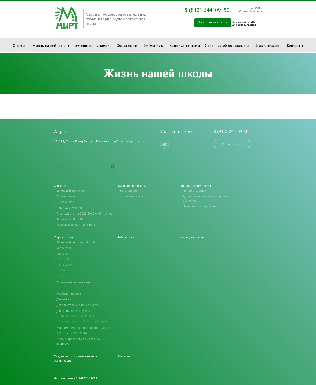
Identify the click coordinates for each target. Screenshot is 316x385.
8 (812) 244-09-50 (206, 9)
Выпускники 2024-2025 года (75, 224)
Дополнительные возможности (77, 305)
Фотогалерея (129, 190)
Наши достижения (69, 207)
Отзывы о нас (66, 196)
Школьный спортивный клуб (76, 242)
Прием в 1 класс (194, 190)
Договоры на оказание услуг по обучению (205, 198)
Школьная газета (131, 196)
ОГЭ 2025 (65, 259)
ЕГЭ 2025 (65, 264)
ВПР (59, 288)
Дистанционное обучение (74, 311)
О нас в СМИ (65, 202)
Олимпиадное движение (73, 282)
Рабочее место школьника (77, 315)
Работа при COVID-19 (71, 333)
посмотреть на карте (135, 141)
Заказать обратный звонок (250, 9)
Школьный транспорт (71, 190)
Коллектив (63, 248)
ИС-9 (62, 270)
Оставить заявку (232, 144)
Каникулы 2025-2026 (70, 219)
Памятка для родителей (200, 206)
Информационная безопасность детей (83, 327)
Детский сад (64, 299)
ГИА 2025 (63, 254)
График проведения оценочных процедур (78, 341)
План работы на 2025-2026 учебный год (84, 213)
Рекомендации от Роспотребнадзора (84, 321)
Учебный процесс (68, 293)
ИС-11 (63, 276)
